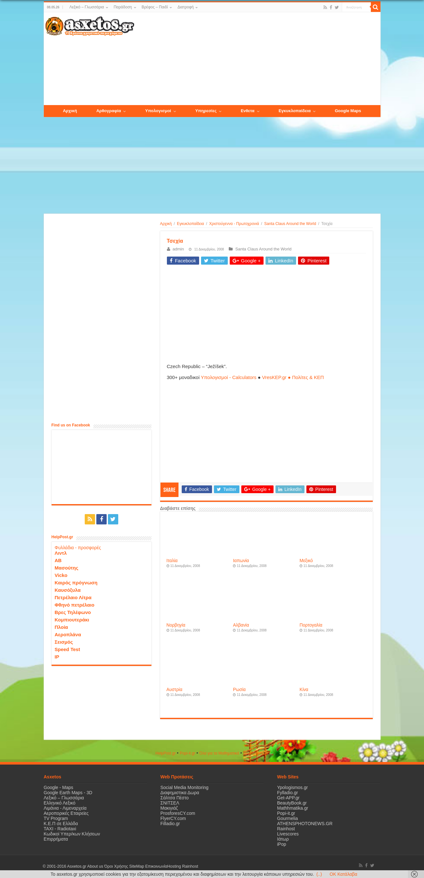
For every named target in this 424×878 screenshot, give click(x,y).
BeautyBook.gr (292, 802)
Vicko (61, 575)
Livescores (288, 833)
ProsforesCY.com (177, 813)
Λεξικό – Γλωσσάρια (86, 7)
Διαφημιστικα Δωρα (179, 792)
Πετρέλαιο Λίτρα (73, 597)
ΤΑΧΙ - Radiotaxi (60, 828)
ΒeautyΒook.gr (256, 753)
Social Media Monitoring (184, 787)
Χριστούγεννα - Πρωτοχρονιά (234, 223)
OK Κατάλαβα (343, 874)
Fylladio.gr (287, 792)
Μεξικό (306, 560)
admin (178, 249)
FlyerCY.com (173, 818)
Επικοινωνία (156, 866)
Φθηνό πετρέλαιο (74, 605)
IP (57, 656)
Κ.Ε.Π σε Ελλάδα (61, 823)
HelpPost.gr (165, 753)
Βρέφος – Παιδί (155, 7)
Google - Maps (58, 787)
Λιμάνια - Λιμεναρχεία (65, 808)
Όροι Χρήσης (116, 866)
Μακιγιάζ (169, 808)
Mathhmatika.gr (292, 808)
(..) (319, 874)
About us (95, 866)
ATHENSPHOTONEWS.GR (304, 823)
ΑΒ (58, 560)
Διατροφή (186, 7)
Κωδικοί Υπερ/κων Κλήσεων (72, 833)
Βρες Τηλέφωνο (73, 612)
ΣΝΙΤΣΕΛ (169, 802)
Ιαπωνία (241, 560)
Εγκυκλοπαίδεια (190, 223)
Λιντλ (61, 553)
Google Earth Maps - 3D (68, 792)
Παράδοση (123, 7)
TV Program (56, 818)
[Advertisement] (257, 59)
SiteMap (136, 866)
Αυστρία (174, 689)
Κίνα (304, 689)
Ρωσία (239, 689)
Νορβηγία (176, 625)
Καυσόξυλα (68, 590)
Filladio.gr (170, 823)
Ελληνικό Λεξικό (60, 802)
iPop (281, 844)
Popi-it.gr (187, 753)
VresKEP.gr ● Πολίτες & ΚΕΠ (293, 377)
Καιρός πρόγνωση (76, 582)
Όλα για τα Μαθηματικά (219, 753)
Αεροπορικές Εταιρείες (66, 813)
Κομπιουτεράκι (72, 619)
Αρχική (166, 223)
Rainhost (286, 828)
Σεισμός (64, 642)
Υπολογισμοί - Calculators (228, 377)
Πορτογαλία (311, 625)
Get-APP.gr (288, 797)
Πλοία (61, 627)
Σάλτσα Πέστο (174, 797)
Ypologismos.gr (292, 787)
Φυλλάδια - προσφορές (78, 547)
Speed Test (67, 649)
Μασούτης (67, 568)
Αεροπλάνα (68, 634)
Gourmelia (287, 818)
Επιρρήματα (56, 839)
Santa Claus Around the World (290, 223)
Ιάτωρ (283, 839)
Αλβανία (241, 625)
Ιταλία (172, 560)
